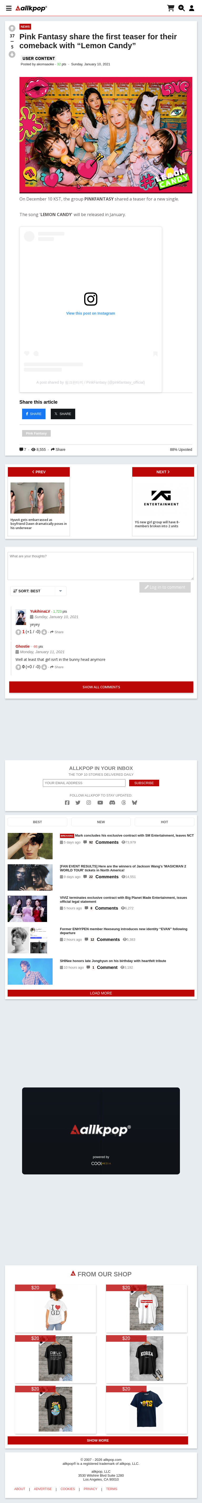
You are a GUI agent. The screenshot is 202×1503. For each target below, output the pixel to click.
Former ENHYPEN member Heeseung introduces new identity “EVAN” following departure (124, 931)
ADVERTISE (43, 1489)
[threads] (124, 803)
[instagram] (89, 803)
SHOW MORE (98, 1440)
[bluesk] (134, 803)
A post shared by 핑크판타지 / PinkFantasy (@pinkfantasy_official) (90, 382)
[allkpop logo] (31, 9)
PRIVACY (90, 1489)
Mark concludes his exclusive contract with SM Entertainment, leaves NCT (127, 835)
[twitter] (77, 803)
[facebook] (67, 803)
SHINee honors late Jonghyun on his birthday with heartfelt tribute (113, 961)
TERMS (111, 1489)
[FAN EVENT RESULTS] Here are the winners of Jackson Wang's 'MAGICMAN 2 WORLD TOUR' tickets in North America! (123, 868)
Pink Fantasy (36, 433)
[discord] (112, 803)
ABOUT (19, 1489)
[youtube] (100, 803)
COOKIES (67, 1489)
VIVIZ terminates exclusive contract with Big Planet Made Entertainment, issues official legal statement (123, 900)
